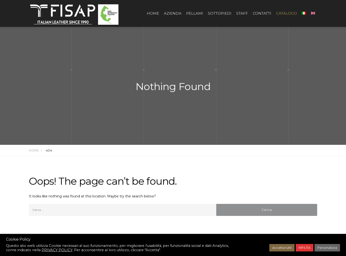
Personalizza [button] (327, 248)
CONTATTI (262, 13)
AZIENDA (172, 13)
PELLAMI (194, 13)
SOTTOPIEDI (219, 13)
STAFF (242, 13)
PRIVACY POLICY (57, 250)
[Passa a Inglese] (313, 13)
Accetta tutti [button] (282, 248)
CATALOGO (286, 13)
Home (153, 13)
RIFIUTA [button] (304, 248)
